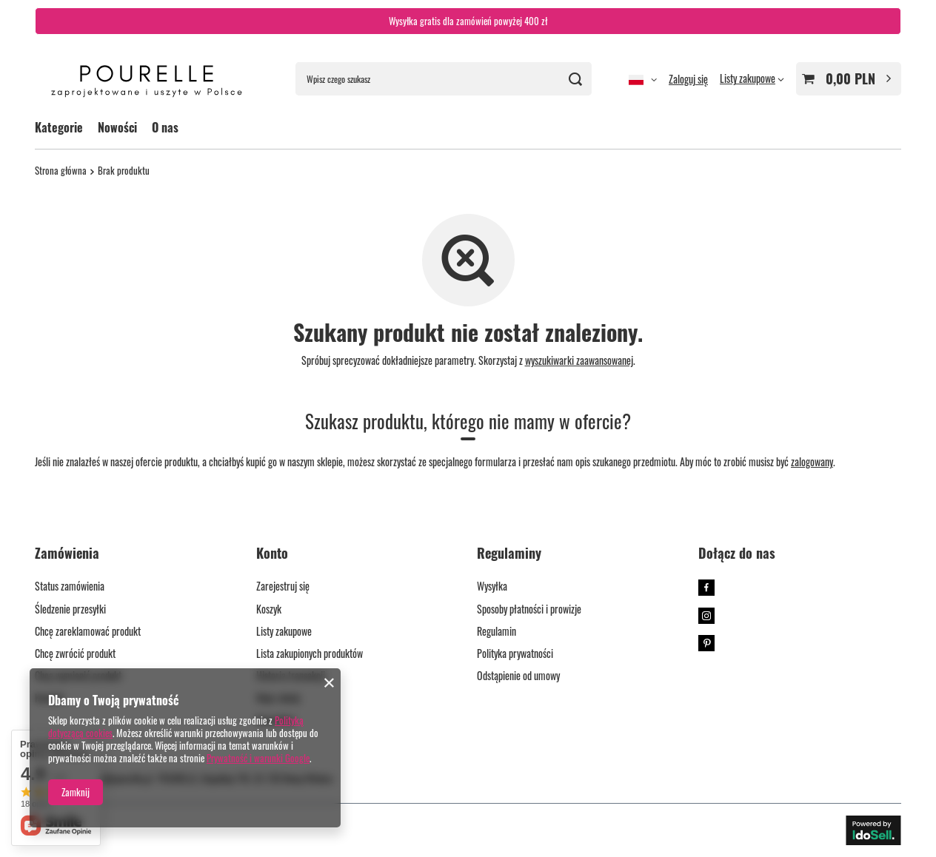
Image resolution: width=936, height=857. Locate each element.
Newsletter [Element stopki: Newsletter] (276, 720)
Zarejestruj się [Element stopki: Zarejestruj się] (283, 586)
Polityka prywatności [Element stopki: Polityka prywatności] (515, 654)
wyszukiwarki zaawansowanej (579, 360)
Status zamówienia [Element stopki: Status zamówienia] (69, 586)
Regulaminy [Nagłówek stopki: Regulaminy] (509, 553)
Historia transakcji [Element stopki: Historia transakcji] (290, 676)
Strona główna (61, 170)
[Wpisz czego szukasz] (443, 78)
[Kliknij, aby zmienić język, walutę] (643, 79)
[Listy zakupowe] (752, 78)
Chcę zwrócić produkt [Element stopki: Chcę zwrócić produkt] (75, 654)
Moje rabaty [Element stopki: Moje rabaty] (278, 698)
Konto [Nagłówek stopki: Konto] (272, 553)
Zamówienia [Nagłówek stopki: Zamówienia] (67, 553)
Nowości (117, 127)
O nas (165, 127)
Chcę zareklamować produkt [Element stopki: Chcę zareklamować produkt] (88, 632)
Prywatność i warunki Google (258, 757)
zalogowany (812, 461)
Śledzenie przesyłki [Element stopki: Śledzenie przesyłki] (70, 609)
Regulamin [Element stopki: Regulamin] (496, 632)
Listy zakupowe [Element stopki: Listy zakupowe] (284, 632)
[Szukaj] (575, 78)
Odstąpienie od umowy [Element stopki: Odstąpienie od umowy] (518, 676)
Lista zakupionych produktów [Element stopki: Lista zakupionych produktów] (309, 654)
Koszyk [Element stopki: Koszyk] (268, 609)
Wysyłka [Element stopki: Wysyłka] (492, 586)
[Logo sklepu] (146, 79)
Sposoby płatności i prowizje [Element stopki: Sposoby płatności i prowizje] (529, 609)
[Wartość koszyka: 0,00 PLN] (848, 78)
